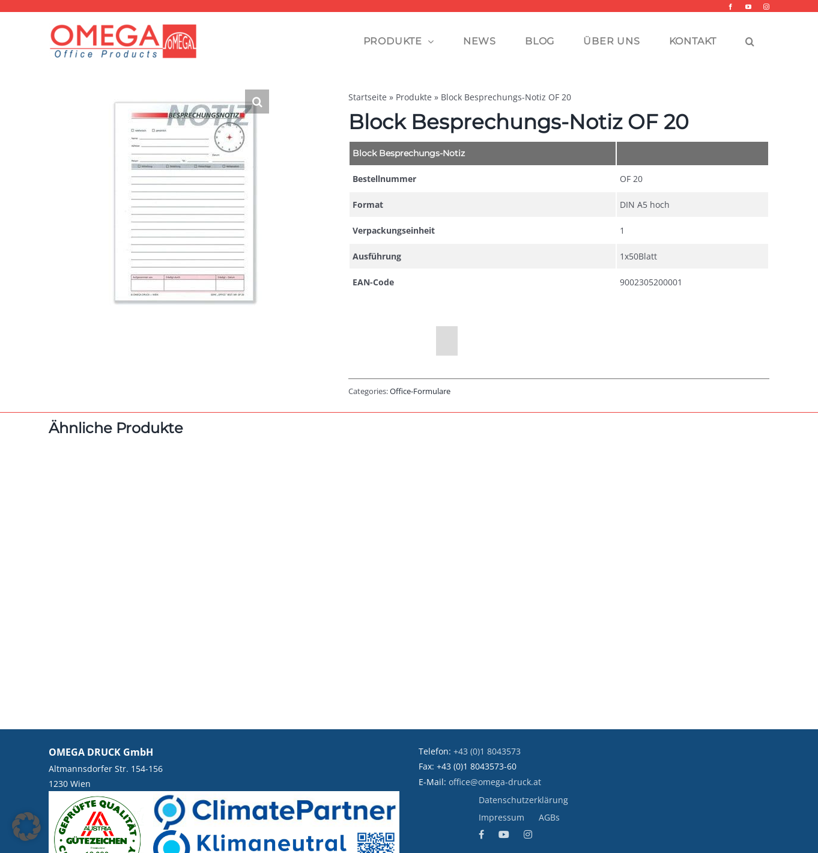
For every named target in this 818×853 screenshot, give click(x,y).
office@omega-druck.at (495, 782)
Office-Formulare (420, 391)
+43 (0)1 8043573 (487, 751)
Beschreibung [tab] (392, 341)
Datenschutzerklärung (523, 800)
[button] (750, 41)
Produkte (414, 97)
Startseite (367, 97)
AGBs (549, 817)
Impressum (501, 817)
